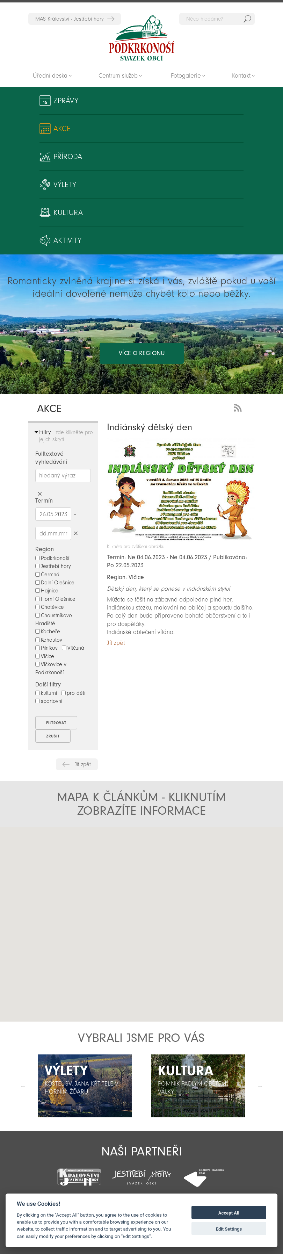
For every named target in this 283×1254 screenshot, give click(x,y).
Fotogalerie (186, 75)
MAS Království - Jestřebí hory (69, 19)
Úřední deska (50, 75)
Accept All (228, 1213)
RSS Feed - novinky (239, 407)
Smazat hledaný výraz (39, 494)
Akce (62, 128)
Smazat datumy (75, 533)
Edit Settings (229, 1229)
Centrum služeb (118, 75)
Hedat (247, 19)
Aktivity (67, 240)
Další (259, 1085)
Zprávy (65, 100)
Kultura (68, 212)
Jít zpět (83, 764)
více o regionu (142, 353)
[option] (85, 1085)
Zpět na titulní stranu (141, 38)
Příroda (67, 156)
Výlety (64, 184)
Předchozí (23, 1085)
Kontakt (241, 75)
